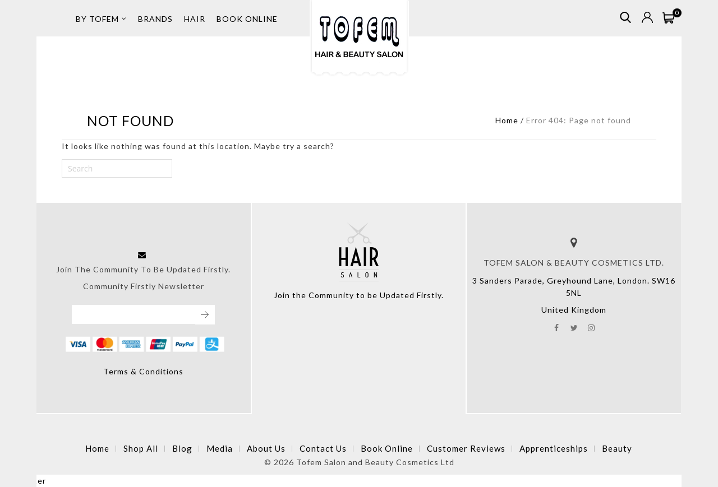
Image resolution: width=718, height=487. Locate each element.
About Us (266, 448)
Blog (182, 448)
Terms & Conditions (143, 371)
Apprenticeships (553, 448)
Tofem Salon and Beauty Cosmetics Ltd (375, 462)
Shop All (140, 448)
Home (506, 120)
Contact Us (323, 448)
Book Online (387, 448)
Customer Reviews (466, 448)
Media (219, 448)
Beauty (617, 448)
